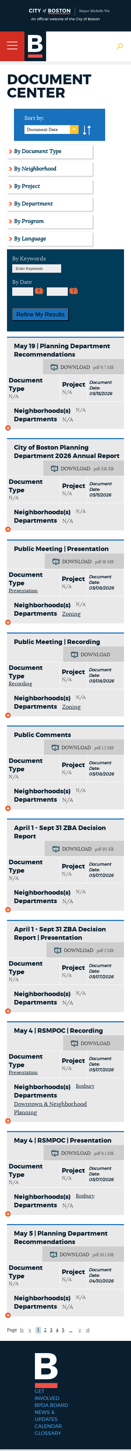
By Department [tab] (33, 204)
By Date (22, 282)
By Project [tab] (27, 186)
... (70, 1330)
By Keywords (29, 259)
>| (87, 1330)
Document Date (42, 130)
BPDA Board (51, 1405)
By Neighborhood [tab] (35, 169)
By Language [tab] (30, 239)
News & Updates (46, 1416)
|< (22, 1330)
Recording (20, 683)
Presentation (23, 590)
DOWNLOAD (75, 367)
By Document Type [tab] (37, 151)
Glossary (48, 1433)
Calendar (48, 1426)
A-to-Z (87, 130)
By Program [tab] (29, 221)
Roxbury (85, 1086)
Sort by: (34, 118)
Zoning (71, 614)
